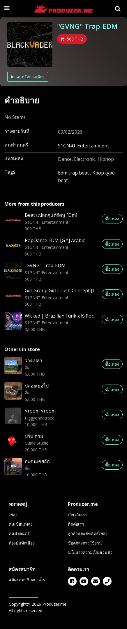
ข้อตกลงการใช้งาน (85, 543)
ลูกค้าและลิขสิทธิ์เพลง (87, 533)
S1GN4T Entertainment (83, 145)
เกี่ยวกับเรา (77, 514)
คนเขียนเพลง (21, 524)
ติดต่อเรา (76, 524)
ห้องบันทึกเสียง (22, 543)
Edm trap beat (74, 173)
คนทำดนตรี (19, 533)
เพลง (13, 514)
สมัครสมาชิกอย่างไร (27, 579)
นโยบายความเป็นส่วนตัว (90, 552)
